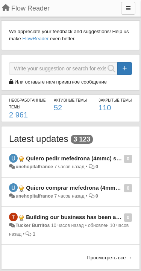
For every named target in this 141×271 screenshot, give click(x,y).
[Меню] (128, 8)
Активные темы (70, 100)
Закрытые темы (115, 100)
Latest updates (38, 139)
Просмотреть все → (109, 257)
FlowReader (35, 38)
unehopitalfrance (34, 166)
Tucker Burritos (32, 225)
